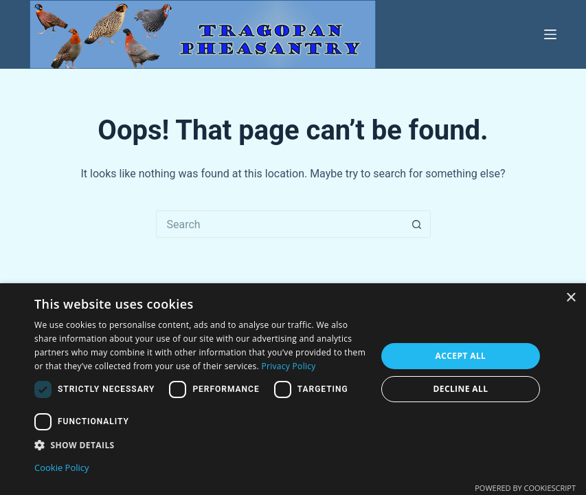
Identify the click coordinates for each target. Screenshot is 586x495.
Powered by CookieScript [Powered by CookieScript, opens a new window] (525, 488)
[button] (200, 445)
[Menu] (550, 34)
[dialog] (293, 389)
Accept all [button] (461, 356)
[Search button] (417, 224)
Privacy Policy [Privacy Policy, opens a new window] (289, 366)
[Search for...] (279, 224)
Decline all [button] (460, 389)
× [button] (570, 298)
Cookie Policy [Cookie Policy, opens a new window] (61, 467)
